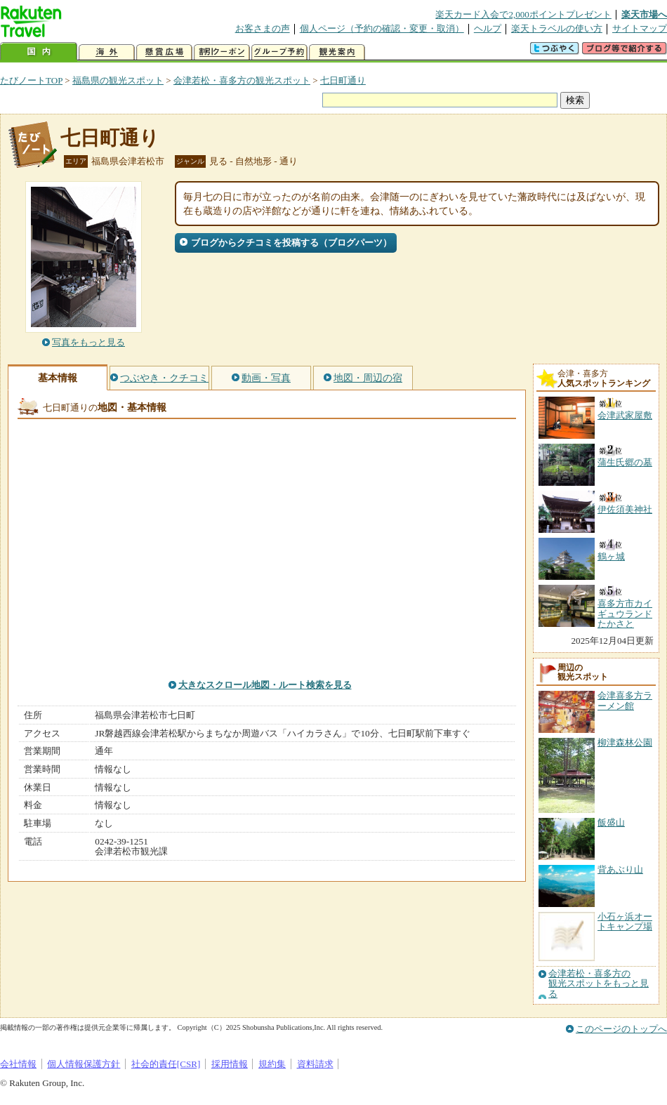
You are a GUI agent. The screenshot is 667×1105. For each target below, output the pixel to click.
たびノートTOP (31, 80)
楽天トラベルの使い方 (556, 28)
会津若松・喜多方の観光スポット (241, 80)
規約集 (272, 1064)
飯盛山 (611, 822)
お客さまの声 (262, 28)
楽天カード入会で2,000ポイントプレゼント (523, 14)
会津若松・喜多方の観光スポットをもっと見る (598, 984)
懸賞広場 (164, 52)
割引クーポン (222, 52)
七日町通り (343, 80)
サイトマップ (639, 28)
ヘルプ (487, 28)
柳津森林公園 (624, 742)
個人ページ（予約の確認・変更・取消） (382, 28)
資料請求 (315, 1064)
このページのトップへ (621, 1029)
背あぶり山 (620, 869)
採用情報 (229, 1064)
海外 (107, 52)
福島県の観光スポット (118, 80)
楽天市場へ (644, 14)
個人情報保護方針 (83, 1064)
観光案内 (337, 52)
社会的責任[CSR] (166, 1064)
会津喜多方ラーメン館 (624, 700)
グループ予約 (279, 52)
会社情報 (18, 1064)
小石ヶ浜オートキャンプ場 (624, 921)
